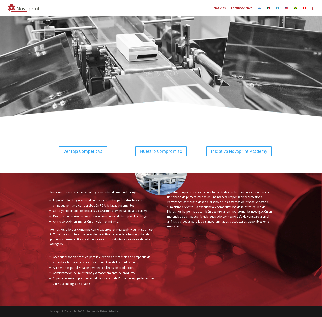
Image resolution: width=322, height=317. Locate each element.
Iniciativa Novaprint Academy (239, 151)
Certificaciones (241, 8)
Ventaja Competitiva (82, 151)
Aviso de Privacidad (101, 311)
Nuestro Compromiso (161, 151)
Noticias (220, 8)
